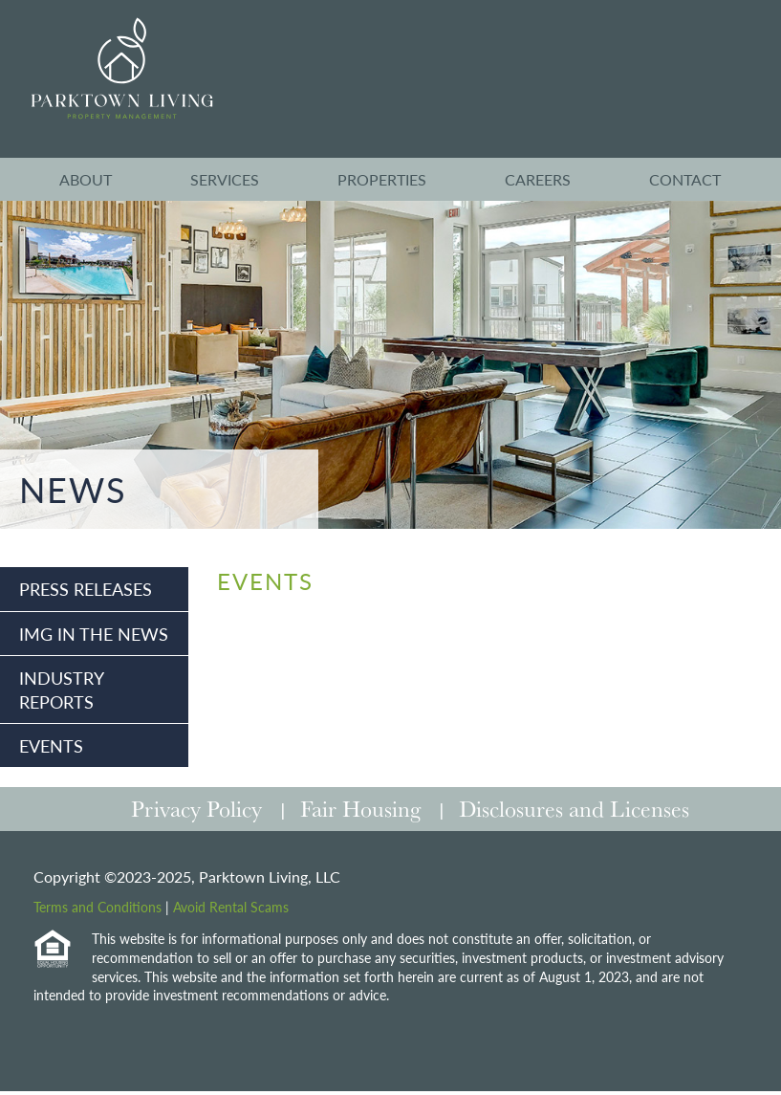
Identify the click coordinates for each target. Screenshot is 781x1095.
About (85, 179)
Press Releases (85, 589)
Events (51, 745)
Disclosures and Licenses (574, 808)
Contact (685, 179)
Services (224, 179)
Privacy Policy (196, 808)
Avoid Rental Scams (231, 906)
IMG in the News (93, 634)
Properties (381, 179)
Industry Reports (61, 689)
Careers (538, 179)
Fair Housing (360, 808)
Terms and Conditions (97, 906)
